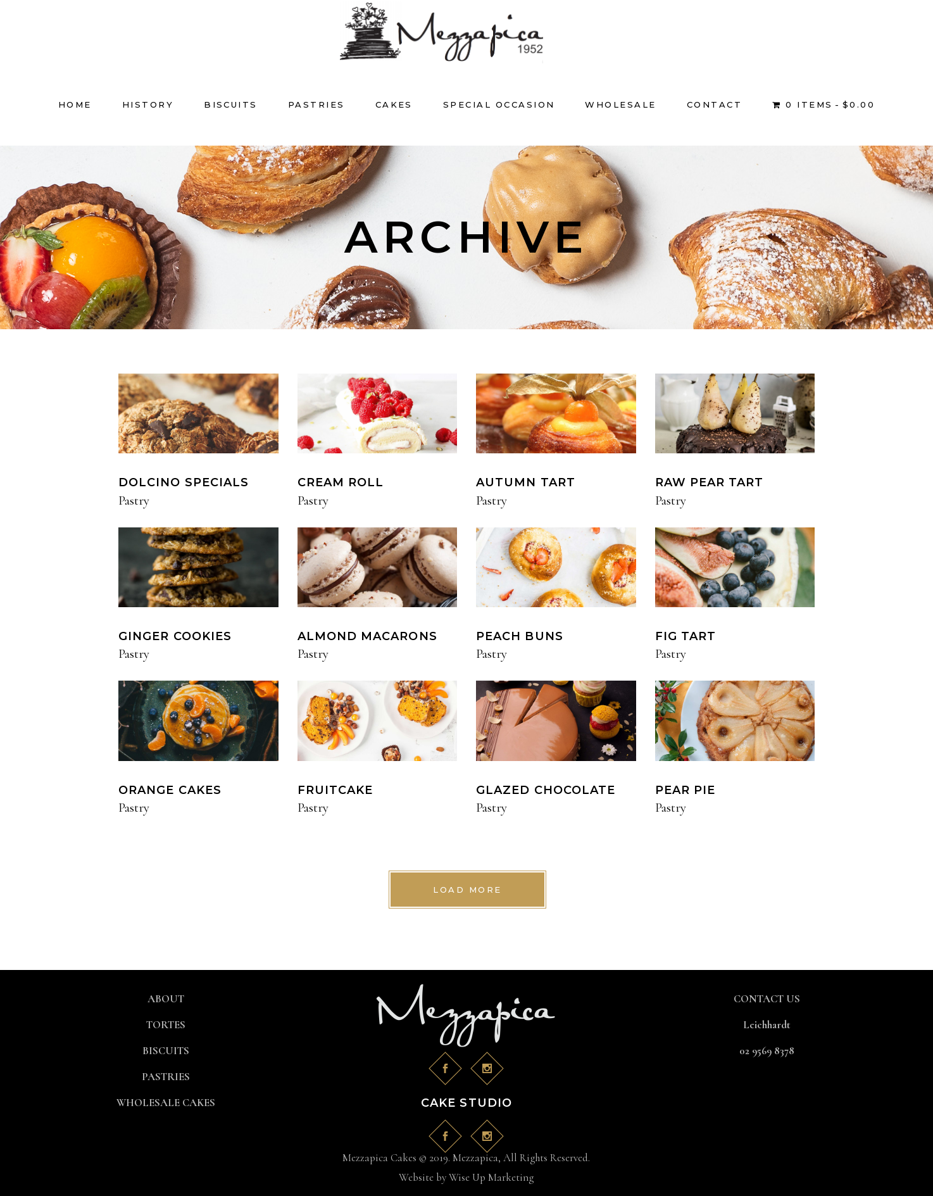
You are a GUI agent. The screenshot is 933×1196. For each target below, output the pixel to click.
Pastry (133, 500)
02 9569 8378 (766, 1050)
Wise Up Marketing (491, 1177)
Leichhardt (767, 1024)
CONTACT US (767, 998)
